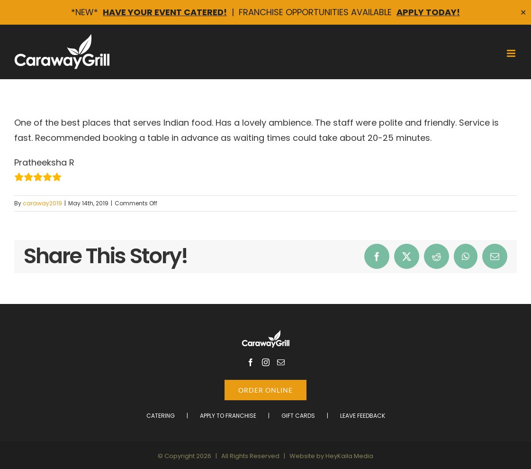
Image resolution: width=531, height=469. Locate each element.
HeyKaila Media (349, 455)
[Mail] (281, 362)
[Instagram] (266, 362)
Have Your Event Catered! (165, 12)
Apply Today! (428, 12)
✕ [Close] (523, 13)
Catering (160, 416)
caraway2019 (42, 203)
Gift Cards (298, 416)
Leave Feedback (362, 416)
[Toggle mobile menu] (512, 53)
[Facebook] (250, 362)
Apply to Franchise (228, 416)
